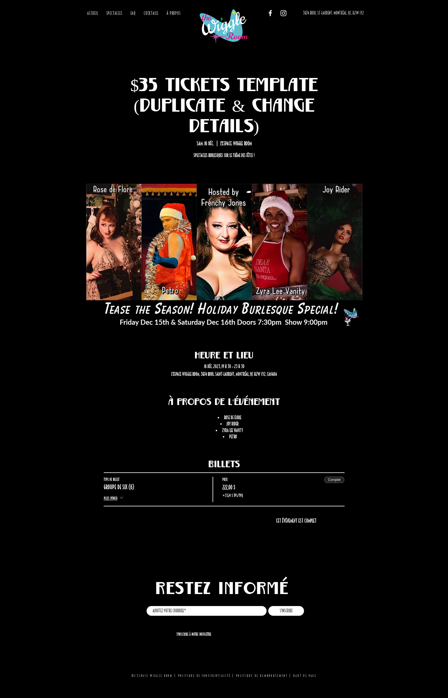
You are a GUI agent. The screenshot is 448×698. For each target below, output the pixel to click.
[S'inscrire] (286, 611)
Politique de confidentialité (204, 676)
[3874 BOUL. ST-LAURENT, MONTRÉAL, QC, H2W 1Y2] (333, 13)
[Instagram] (283, 13)
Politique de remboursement (262, 676)
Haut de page (305, 676)
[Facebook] (270, 13)
